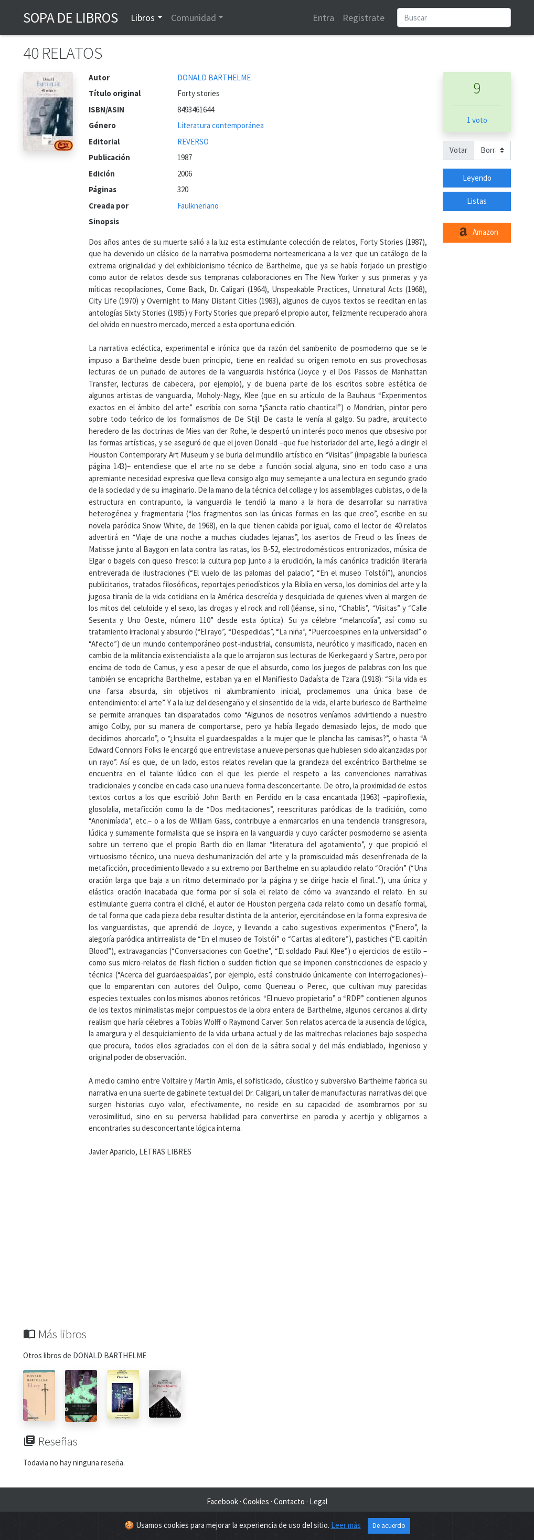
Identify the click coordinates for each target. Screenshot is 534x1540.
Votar (458, 150)
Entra (323, 18)
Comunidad (193, 18)
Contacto (289, 1501)
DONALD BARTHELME (214, 77)
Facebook (222, 1501)
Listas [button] (477, 201)
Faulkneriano (198, 206)
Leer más (346, 1525)
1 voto (477, 120)
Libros (143, 18)
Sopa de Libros (70, 17)
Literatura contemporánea (220, 125)
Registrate (364, 18)
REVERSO (193, 142)
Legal (318, 1501)
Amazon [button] (476, 232)
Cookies (256, 1501)
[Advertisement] (267, 1248)
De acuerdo (388, 1525)
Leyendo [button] (477, 178)
